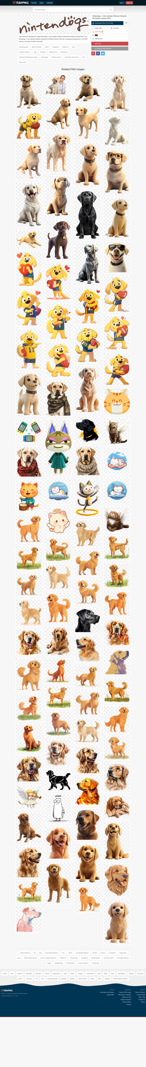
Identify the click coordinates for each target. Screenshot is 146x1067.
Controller (29, 1008)
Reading (63, 1008)
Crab (12, 1003)
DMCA (143, 1031)
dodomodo (98, 31)
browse (34, 3)
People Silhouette (52, 1008)
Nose (99, 1008)
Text (83, 57)
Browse (129, 1034)
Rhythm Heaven (56, 57)
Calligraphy (55, 47)
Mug (99, 1003)
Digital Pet (65, 47)
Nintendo (43, 52)
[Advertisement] (73, 982)
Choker (5, 1003)
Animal (70, 953)
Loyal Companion (83, 963)
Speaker (72, 1008)
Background (56, 1003)
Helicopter (38, 1003)
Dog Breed (84, 958)
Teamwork (140, 1003)
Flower (92, 1008)
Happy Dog (122, 953)
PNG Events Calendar (124, 1024)
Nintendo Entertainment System (28, 57)
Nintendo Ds (64, 52)
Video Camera (82, 1008)
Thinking (131, 1003)
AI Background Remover (103, 48)
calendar (50, 3)
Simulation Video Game (72, 57)
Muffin (72, 1003)
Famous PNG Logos (125, 1022)
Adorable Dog (59, 963)
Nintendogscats (23, 47)
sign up (129, 3)
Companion (112, 953)
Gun (42, 1008)
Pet (35, 953)
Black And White (36, 47)
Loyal (18, 958)
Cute (63, 953)
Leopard (80, 1003)
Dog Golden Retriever (51, 953)
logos (41, 3)
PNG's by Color (126, 1026)
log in (122, 3)
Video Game (22, 62)
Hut (36, 1008)
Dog (73, 47)
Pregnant (107, 1008)
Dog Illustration (95, 958)
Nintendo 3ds (53, 52)
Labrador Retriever (24, 52)
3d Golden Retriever (123, 958)
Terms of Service (140, 1022)
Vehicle (47, 1003)
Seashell (19, 1003)
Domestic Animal (109, 958)
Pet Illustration (70, 963)
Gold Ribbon (121, 1003)
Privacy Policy (141, 1024)
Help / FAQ (141, 1026)
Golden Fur (63, 958)
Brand (47, 47)
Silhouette (29, 1003)
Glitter (105, 1003)
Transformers (90, 1003)
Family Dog (95, 963)
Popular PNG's (126, 1031)
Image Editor (110, 1024)
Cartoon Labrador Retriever (48, 958)
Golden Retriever (25, 953)
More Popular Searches (121, 1008)
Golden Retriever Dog (30, 958)
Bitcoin (20, 1008)
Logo (35, 52)
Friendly (94, 953)
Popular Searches (126, 1029)
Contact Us (141, 1029)
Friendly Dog (74, 958)
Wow (112, 1003)
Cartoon (103, 953)
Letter (65, 1003)
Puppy (49, 963)
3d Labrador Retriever (82, 953)
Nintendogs (44, 57)
